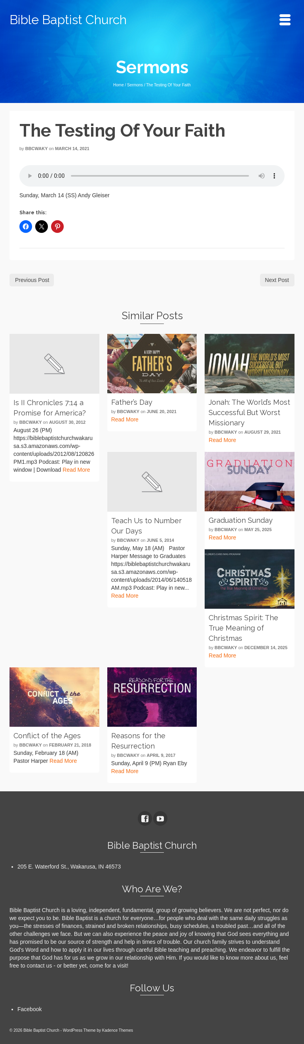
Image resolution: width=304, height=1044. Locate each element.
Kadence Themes (117, 1030)
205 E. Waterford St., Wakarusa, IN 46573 (69, 866)
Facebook (29, 1009)
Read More (76, 470)
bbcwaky (36, 148)
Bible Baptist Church (68, 19)
